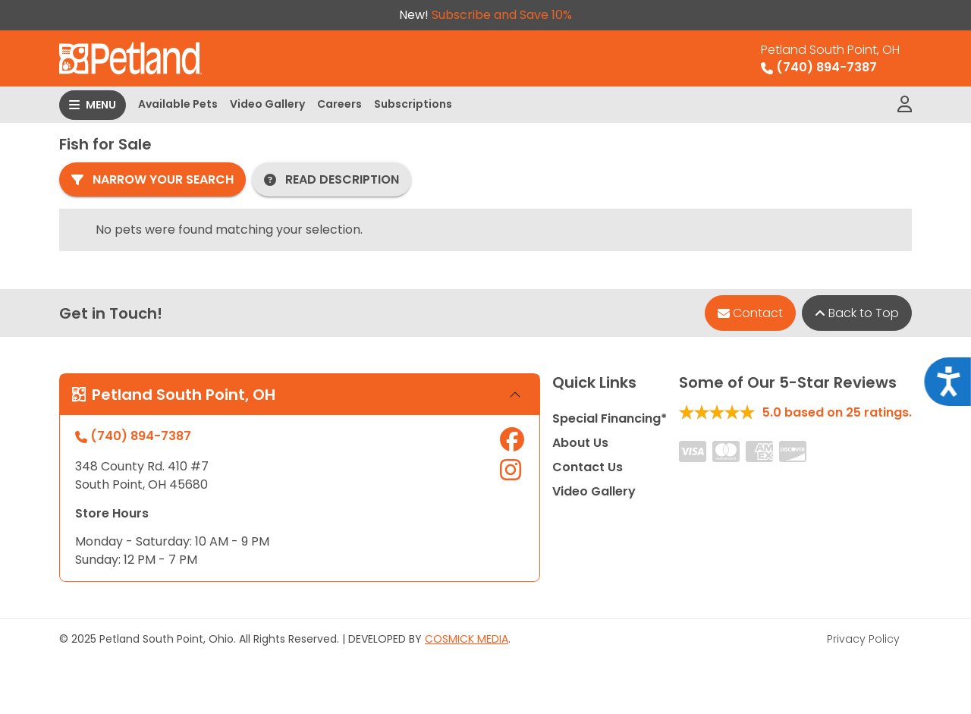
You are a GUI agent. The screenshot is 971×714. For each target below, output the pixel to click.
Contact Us (587, 467)
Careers (339, 104)
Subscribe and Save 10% (502, 15)
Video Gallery (267, 104)
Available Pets (178, 104)
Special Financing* (609, 418)
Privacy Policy (863, 638)
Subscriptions (413, 104)
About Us (580, 442)
